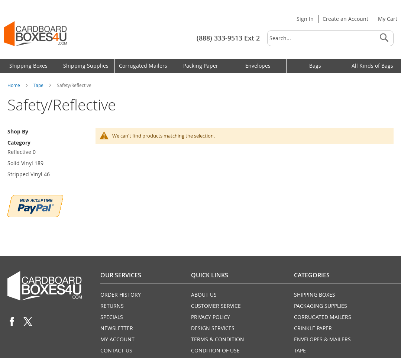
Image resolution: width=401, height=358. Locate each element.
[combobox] (330, 38)
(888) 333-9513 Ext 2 (228, 37)
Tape (39, 85)
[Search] (384, 38)
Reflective (19, 151)
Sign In (305, 18)
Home (14, 85)
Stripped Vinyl (24, 174)
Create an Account (345, 18)
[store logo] (35, 33)
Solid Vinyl (20, 163)
